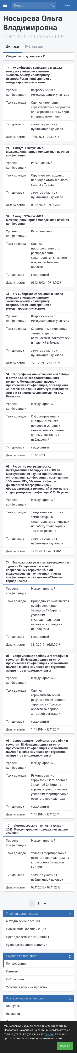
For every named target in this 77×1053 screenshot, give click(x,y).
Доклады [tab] (12, 46)
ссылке (49, 1034)
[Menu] (5, 5)
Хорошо (65, 1046)
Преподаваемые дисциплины (27, 937)
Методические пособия (23, 921)
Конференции (16, 963)
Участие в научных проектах (26, 987)
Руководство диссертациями (26, 945)
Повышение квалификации (26, 929)
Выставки (13, 1014)
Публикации (15, 979)
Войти (67, 5)
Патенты (12, 971)
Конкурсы (13, 1006)
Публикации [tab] (34, 46)
